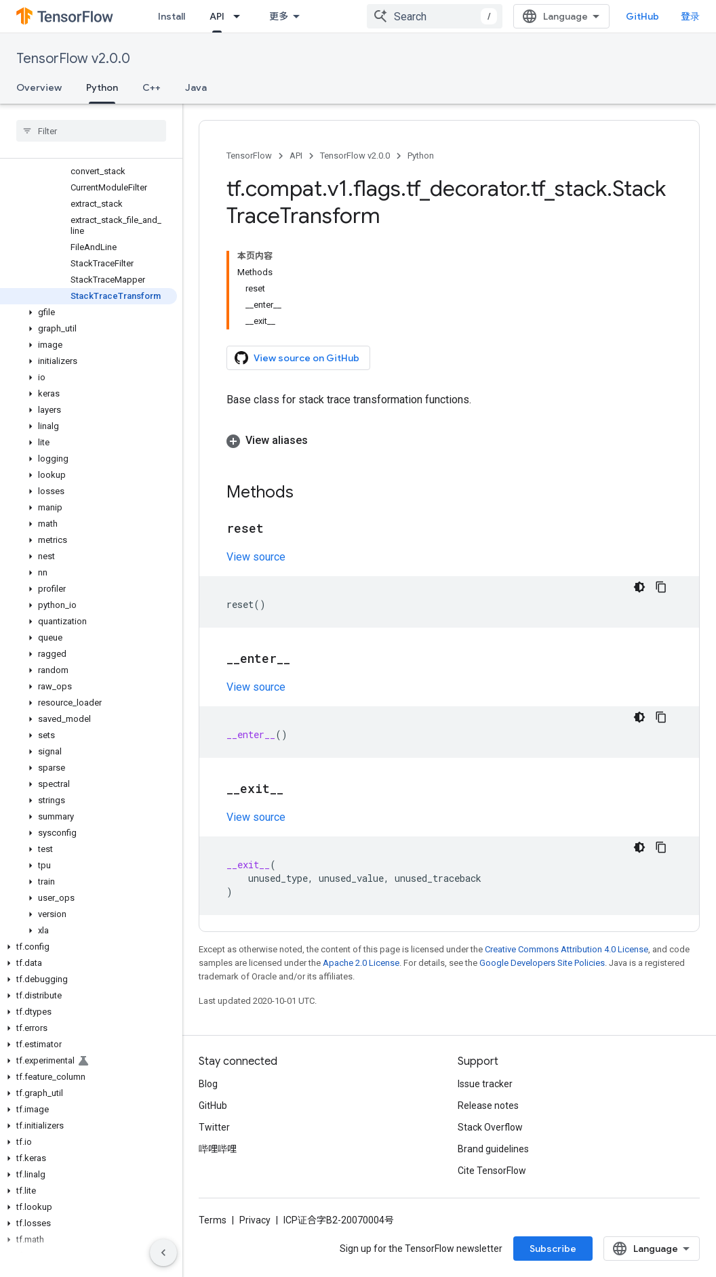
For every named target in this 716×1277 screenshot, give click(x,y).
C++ (151, 87)
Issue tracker (485, 1083)
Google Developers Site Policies (542, 963)
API (296, 155)
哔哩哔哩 (218, 1148)
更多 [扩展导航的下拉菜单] (278, 16)
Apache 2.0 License (361, 963)
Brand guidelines (493, 1148)
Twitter (214, 1127)
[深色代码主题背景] (639, 587)
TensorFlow (249, 155)
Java (196, 87)
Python (420, 155)
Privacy (255, 1220)
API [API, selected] (217, 16)
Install (171, 16)
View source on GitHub (297, 358)
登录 (690, 16)
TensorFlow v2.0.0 (73, 58)
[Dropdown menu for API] (240, 16)
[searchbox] (91, 131)
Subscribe (553, 1248)
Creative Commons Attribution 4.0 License (566, 949)
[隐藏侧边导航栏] (163, 1252)
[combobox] (434, 16)
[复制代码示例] (661, 587)
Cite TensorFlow (492, 1170)
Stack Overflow (490, 1127)
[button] (88, 312)
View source (255, 556)
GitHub (642, 16)
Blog (208, 1083)
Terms (212, 1220)
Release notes (488, 1105)
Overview (39, 87)
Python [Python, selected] (102, 87)
